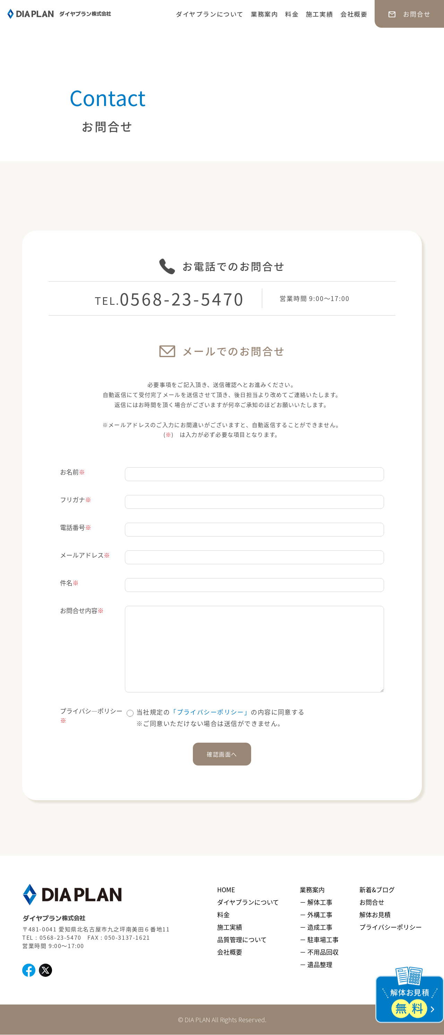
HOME (226, 889)
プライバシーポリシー (390, 926)
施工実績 (319, 13)
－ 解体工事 (316, 901)
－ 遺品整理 (316, 964)
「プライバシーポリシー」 (210, 711)
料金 (292, 13)
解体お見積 (375, 914)
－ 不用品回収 (319, 951)
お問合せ (371, 901)
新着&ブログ (377, 889)
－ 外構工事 (316, 914)
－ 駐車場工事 (319, 939)
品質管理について (242, 939)
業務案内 (264, 13)
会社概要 (354, 13)
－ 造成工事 (316, 926)
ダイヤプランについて (210, 13)
